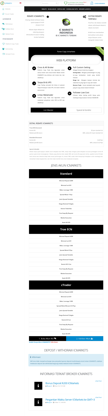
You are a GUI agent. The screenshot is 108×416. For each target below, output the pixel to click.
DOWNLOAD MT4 (72, 9)
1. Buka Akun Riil (47, 338)
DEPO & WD (61, 9)
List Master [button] (48, 110)
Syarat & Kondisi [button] (84, 110)
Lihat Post (98, 381)
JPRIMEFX (8, 3)
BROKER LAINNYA (85, 9)
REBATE (44, 9)
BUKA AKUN (52, 9)
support (49, 386)
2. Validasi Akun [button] (84, 338)
